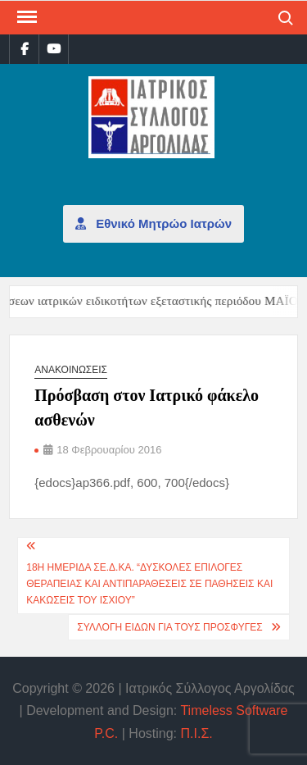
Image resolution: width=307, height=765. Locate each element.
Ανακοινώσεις (70, 370)
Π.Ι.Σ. (197, 733)
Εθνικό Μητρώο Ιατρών (153, 223)
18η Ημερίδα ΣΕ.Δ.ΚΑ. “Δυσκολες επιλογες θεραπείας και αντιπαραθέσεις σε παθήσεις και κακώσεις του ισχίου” (149, 584)
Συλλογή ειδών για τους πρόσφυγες (169, 627)
